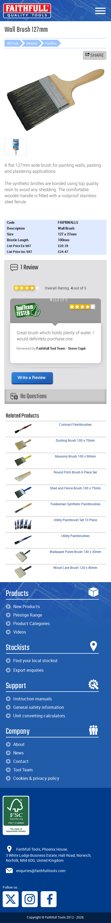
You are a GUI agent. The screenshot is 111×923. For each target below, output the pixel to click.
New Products (23, 606)
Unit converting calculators (35, 716)
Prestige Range (24, 615)
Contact (17, 761)
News (15, 753)
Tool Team (19, 770)
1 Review (24, 267)
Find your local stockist (32, 660)
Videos (16, 632)
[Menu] (100, 11)
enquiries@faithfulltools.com (40, 870)
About (15, 744)
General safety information (35, 707)
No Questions (28, 396)
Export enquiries (25, 670)
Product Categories (28, 623)
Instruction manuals (29, 699)
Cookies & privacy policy (32, 778)
